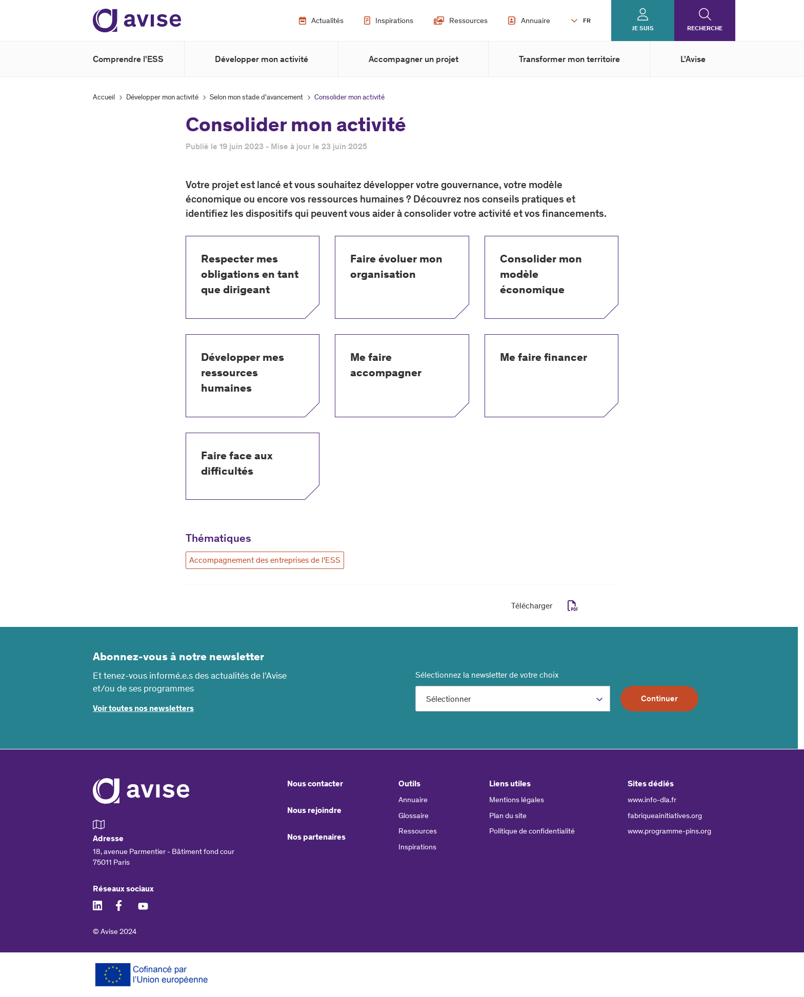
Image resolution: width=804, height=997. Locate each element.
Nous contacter (315, 783)
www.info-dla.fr (652, 799)
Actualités (321, 20)
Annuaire (529, 20)
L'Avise (693, 59)
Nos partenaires (316, 837)
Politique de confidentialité (532, 831)
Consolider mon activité (349, 97)
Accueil (104, 97)
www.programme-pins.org (669, 831)
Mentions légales (516, 799)
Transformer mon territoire (569, 59)
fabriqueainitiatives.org (665, 815)
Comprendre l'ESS (128, 59)
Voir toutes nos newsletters (143, 708)
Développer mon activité (261, 59)
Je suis (643, 28)
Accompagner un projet (413, 59)
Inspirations (388, 20)
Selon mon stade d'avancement (256, 97)
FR (587, 20)
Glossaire (413, 815)
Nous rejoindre (314, 810)
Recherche (704, 28)
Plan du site (508, 815)
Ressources (461, 20)
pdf (573, 605)
